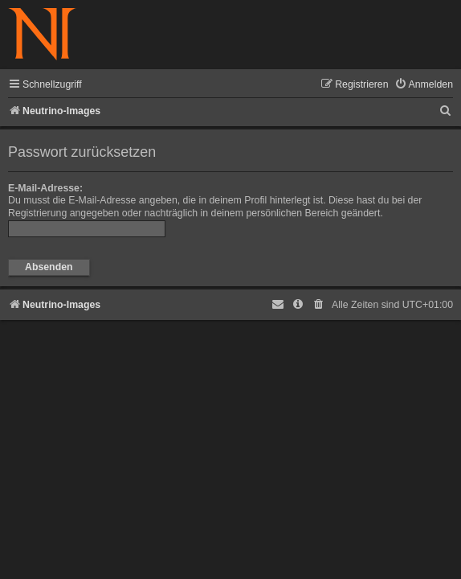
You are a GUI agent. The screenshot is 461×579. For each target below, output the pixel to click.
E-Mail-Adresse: (45, 188)
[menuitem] (423, 85)
